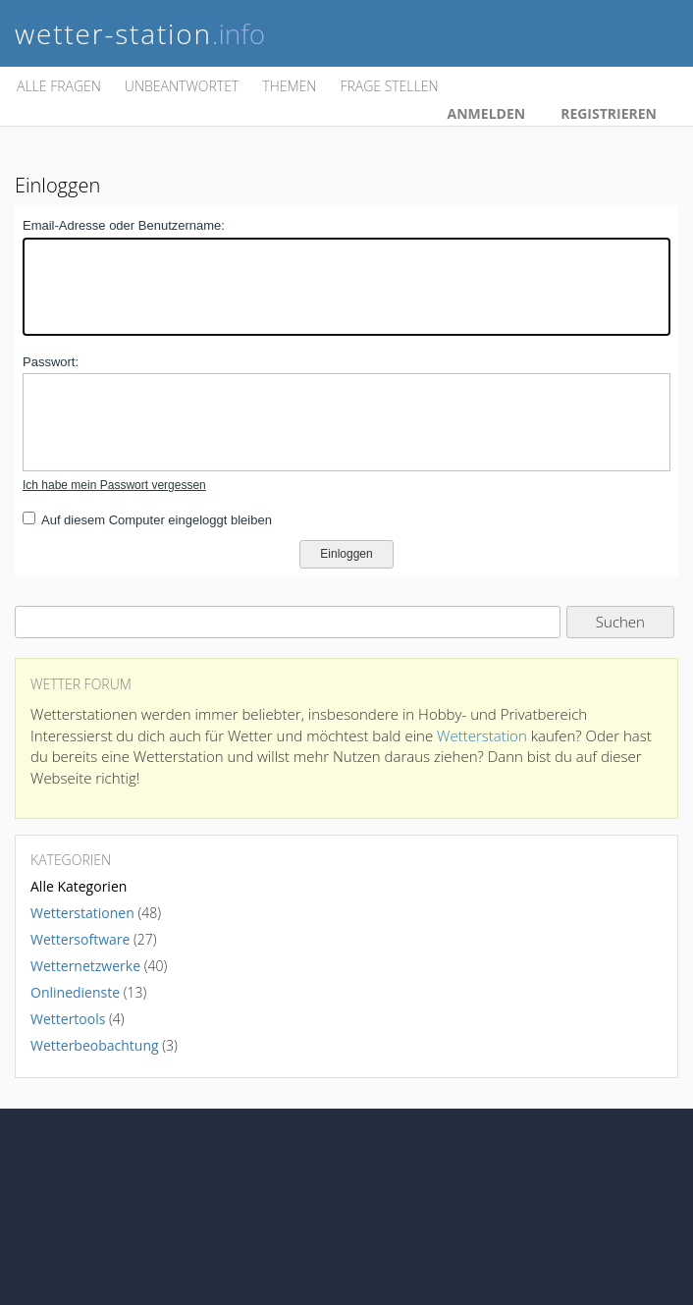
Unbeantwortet (182, 86)
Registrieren (608, 113)
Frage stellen (389, 86)
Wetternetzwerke (85, 965)
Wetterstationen (82, 912)
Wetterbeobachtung (94, 1045)
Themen (289, 86)
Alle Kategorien (78, 886)
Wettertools (67, 1018)
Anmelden (487, 113)
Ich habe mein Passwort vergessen (114, 485)
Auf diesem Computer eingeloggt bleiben (156, 520)
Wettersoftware (80, 939)
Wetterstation (482, 735)
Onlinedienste (75, 992)
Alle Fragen (59, 86)
